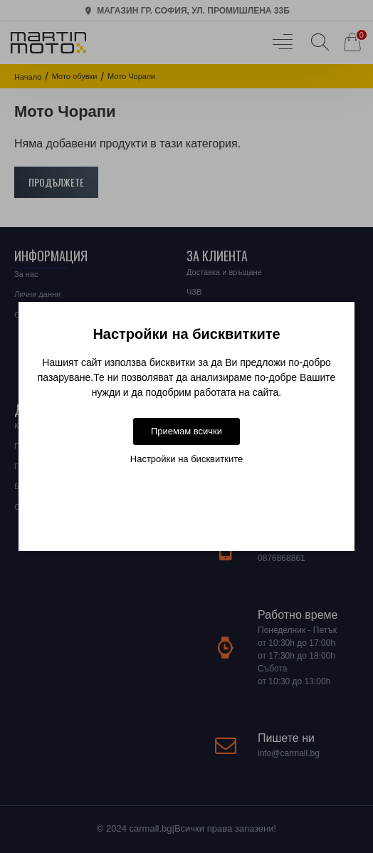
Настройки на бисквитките (186, 459)
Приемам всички (186, 431)
